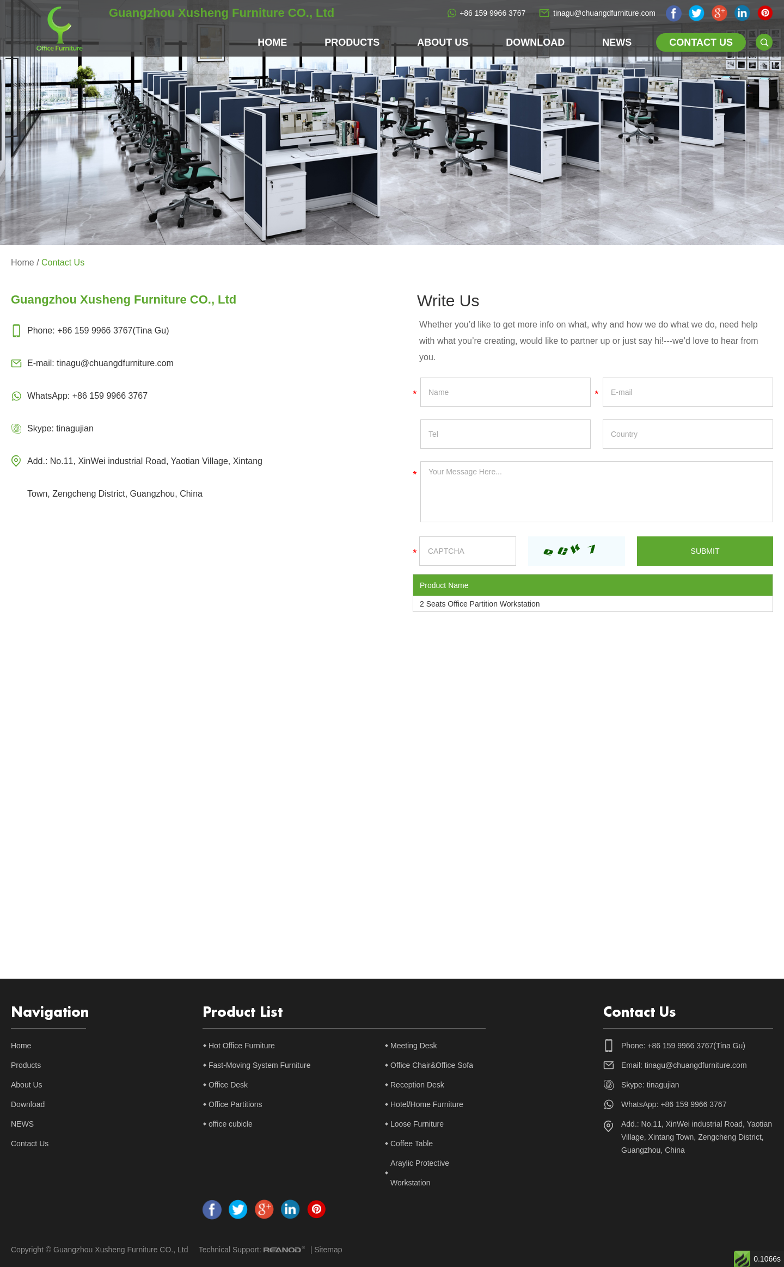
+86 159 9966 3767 (492, 13)
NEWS (617, 42)
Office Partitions (235, 1104)
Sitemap (328, 1249)
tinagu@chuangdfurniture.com (604, 13)
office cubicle (231, 1124)
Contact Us (701, 42)
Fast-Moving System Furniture (260, 1065)
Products (351, 42)
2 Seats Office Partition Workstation (480, 603)
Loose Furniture (417, 1124)
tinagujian (75, 428)
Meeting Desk (413, 1045)
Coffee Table (411, 1143)
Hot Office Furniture (242, 1045)
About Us (442, 42)
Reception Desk (417, 1084)
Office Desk (228, 1084)
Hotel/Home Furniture (426, 1104)
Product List (243, 1012)
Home (272, 42)
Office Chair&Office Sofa (431, 1065)
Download (535, 42)
